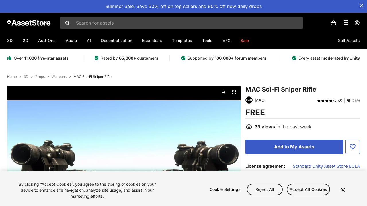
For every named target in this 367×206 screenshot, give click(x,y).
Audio (71, 40)
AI (89, 40)
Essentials (152, 40)
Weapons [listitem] (59, 77)
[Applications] (346, 22)
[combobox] (181, 23)
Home (12, 77)
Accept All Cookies (308, 189)
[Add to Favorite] (352, 147)
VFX (226, 40)
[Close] (342, 189)
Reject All (264, 189)
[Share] (223, 92)
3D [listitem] (26, 77)
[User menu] (357, 23)
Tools (207, 40)
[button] (333, 22)
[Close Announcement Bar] (361, 6)
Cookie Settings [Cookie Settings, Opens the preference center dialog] (225, 189)
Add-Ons (47, 40)
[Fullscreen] (234, 92)
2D (25, 40)
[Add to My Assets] (294, 147)
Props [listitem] (40, 77)
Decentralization (116, 40)
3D (10, 40)
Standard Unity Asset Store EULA (326, 166)
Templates (182, 40)
